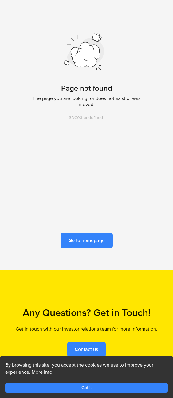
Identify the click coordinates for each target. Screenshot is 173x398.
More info (42, 372)
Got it (86, 387)
